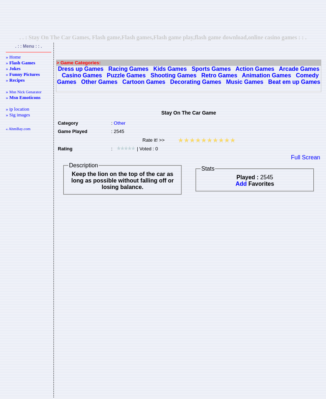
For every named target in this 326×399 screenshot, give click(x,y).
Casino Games (82, 75)
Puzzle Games (126, 75)
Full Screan (305, 157)
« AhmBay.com (18, 128)
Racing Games (128, 69)
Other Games (99, 82)
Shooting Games (174, 75)
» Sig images (18, 114)
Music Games (244, 82)
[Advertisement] (163, 17)
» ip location (17, 109)
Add (241, 184)
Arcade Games (299, 69)
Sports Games (211, 69)
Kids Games (169, 69)
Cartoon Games (143, 82)
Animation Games (266, 75)
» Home (13, 57)
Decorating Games (195, 82)
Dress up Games (80, 69)
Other (120, 123)
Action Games (254, 69)
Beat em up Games (294, 82)
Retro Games (219, 75)
